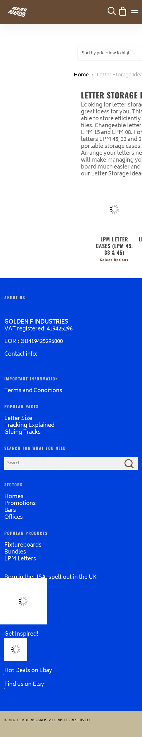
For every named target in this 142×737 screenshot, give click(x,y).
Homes (14, 497)
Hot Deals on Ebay (28, 671)
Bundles (15, 552)
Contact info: (20, 354)
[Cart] (121, 12)
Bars (10, 510)
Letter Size (18, 418)
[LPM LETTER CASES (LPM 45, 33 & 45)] (114, 209)
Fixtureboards (23, 545)
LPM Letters (20, 559)
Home (81, 75)
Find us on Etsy (24, 684)
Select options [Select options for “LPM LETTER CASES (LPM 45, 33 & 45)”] (114, 260)
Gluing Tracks (22, 432)
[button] (134, 12)
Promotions (20, 503)
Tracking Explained (29, 425)
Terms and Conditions (33, 391)
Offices (13, 517)
